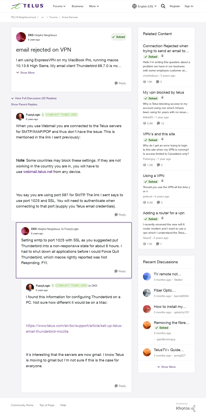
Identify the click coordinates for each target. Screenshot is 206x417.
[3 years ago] (167, 75)
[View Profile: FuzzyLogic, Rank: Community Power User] (20, 117)
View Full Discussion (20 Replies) (34, 98)
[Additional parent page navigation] (42, 17)
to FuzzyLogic (70, 229)
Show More (25, 72)
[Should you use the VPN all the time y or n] (166, 189)
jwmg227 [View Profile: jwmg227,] (180, 355)
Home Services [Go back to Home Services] (70, 17)
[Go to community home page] (28, 6)
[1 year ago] (161, 117)
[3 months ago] (162, 280)
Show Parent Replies (24, 104)
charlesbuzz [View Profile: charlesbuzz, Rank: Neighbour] (150, 75)
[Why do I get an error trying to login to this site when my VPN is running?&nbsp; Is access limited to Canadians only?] (166, 149)
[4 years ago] (161, 196)
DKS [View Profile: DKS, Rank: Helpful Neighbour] (31, 35)
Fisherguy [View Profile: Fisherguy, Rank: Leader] (149, 158)
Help (63, 405)
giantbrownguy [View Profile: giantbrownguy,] (166, 339)
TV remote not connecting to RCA (170, 274)
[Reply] (120, 83)
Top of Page (46, 405)
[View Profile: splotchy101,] (147, 309)
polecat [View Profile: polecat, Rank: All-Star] (147, 196)
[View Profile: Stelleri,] (147, 277)
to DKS (92, 285)
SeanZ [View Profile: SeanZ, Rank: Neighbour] (147, 237)
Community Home (22, 405)
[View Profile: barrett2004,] (147, 293)
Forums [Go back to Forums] (53, 17)
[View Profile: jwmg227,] (147, 352)
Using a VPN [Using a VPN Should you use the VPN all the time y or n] (153, 175)
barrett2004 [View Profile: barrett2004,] (181, 296)
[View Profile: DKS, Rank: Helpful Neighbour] (21, 37)
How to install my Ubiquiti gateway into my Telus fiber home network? (171, 306)
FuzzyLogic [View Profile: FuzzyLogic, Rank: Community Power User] (33, 114)
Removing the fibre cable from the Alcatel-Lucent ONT (170, 322)
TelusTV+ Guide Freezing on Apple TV (172, 350)
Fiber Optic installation (163, 290)
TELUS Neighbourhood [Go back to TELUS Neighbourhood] (23, 17)
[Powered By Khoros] (185, 407)
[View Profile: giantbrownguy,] (147, 325)
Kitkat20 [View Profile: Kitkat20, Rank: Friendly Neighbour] (148, 117)
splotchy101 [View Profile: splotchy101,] (181, 312)
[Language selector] (144, 6)
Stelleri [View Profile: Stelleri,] (178, 279)
